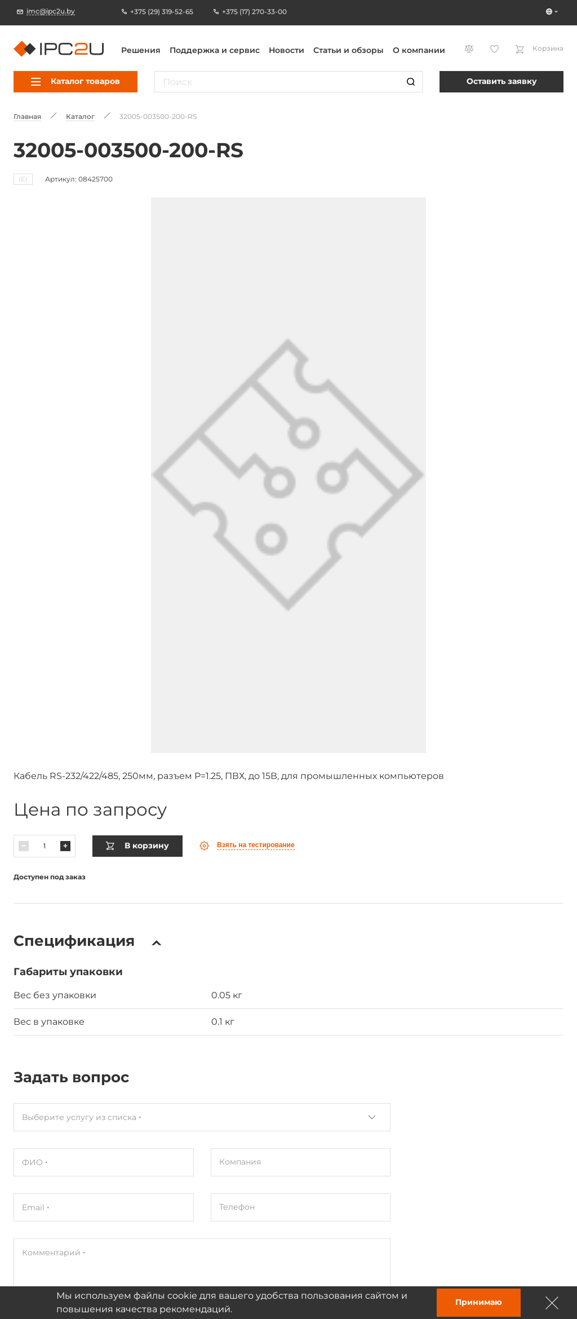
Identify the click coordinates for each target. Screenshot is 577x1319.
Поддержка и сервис (215, 50)
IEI (23, 179)
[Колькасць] (44, 829)
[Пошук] (411, 82)
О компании (419, 50)
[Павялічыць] (65, 829)
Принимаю (478, 1302)
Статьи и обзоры (348, 50)
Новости (286, 50)
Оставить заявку (502, 81)
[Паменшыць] (24, 829)
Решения (141, 50)
